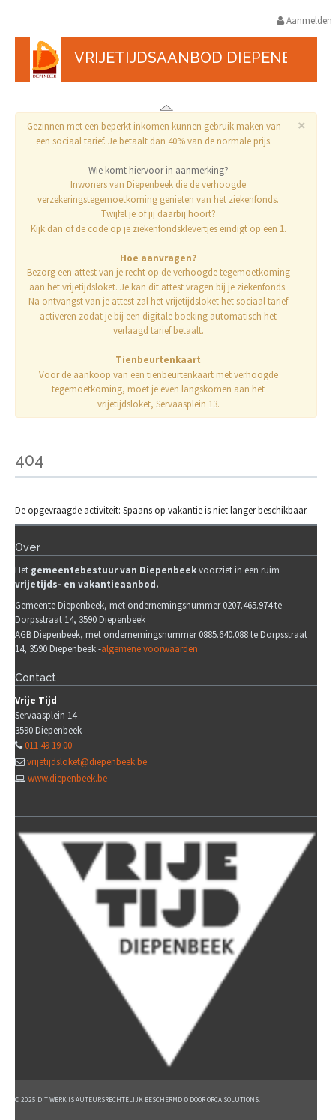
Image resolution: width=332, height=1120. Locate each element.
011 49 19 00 (48, 745)
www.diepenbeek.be (67, 778)
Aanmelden (304, 20)
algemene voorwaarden (149, 648)
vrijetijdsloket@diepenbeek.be (87, 761)
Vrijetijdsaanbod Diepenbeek (197, 58)
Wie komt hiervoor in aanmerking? (158, 170)
